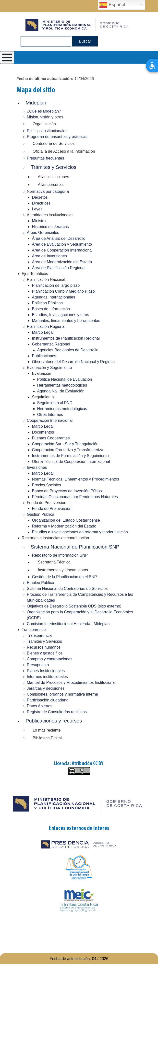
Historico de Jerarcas (50, 227)
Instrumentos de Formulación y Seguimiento (70, 456)
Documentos (43, 432)
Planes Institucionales (46, 671)
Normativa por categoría (48, 191)
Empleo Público (40, 583)
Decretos (40, 197)
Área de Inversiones (49, 256)
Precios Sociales (46, 485)
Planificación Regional (46, 326)
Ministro (39, 221)
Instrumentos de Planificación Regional (66, 338)
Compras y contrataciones (50, 659)
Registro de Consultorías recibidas (57, 712)
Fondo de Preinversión (52, 508)
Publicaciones (44, 356)
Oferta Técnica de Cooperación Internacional (71, 461)
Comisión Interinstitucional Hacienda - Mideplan (68, 624)
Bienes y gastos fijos (45, 653)
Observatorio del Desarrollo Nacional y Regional (74, 362)
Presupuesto (38, 665)
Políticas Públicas (47, 303)
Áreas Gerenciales (43, 232)
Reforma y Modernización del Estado (64, 526)
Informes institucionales (47, 677)
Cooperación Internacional (50, 420)
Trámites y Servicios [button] (53, 167)
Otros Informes (50, 414)
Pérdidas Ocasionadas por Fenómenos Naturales (75, 497)
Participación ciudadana (48, 700)
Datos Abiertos (39, 706)
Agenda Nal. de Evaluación (61, 391)
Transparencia (34, 630)
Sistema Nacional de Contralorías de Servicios (67, 588)
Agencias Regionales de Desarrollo (67, 350)
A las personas (51, 185)
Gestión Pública (40, 514)
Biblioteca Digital (47, 738)
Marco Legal (43, 332)
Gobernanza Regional (51, 344)
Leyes (37, 209)
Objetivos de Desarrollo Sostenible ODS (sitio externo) (74, 606)
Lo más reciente (47, 730)
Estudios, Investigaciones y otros (60, 315)
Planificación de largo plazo (56, 285)
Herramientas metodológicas (62, 385)
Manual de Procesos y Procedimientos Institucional (71, 682)
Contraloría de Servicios (54, 143)
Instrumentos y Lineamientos (63, 570)
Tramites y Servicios (44, 641)
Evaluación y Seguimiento (49, 368)
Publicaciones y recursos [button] (54, 720)
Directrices (41, 203)
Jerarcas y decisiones (46, 688)
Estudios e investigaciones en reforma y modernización (80, 532)
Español (112, 5)
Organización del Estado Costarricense (66, 520)
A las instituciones (53, 177)
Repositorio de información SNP (60, 555)
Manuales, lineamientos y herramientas (66, 321)
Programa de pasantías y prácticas (57, 137)
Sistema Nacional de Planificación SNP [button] (75, 547)
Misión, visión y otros (45, 117)
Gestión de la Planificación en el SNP (64, 577)
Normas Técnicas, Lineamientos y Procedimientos (75, 479)
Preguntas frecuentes (45, 158)
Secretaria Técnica (54, 562)
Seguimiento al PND (55, 403)
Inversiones (37, 467)
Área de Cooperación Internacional (62, 250)
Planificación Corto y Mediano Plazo (63, 291)
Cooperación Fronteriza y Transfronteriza (67, 450)
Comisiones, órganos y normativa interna (62, 694)
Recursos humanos (44, 647)
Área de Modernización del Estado (62, 262)
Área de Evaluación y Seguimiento (62, 244)
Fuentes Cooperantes (51, 438)
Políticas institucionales (47, 131)
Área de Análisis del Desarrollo (58, 238)
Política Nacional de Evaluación (64, 379)
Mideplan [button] (36, 102)
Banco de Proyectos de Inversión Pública (68, 491)
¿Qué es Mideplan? (44, 111)
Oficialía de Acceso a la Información (64, 151)
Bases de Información (51, 309)
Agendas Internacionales (53, 297)
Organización (44, 124)
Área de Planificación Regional (58, 268)
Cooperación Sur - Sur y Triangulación (65, 444)
